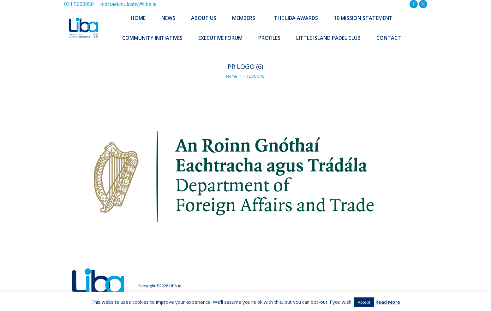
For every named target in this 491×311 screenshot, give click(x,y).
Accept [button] (364, 302)
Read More (387, 302)
